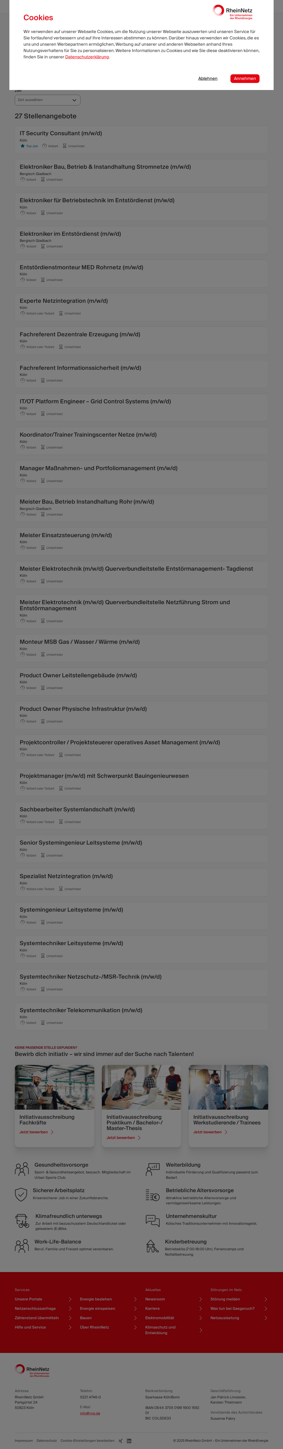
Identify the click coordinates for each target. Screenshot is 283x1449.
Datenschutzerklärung (87, 57)
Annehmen (245, 78)
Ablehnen (208, 78)
